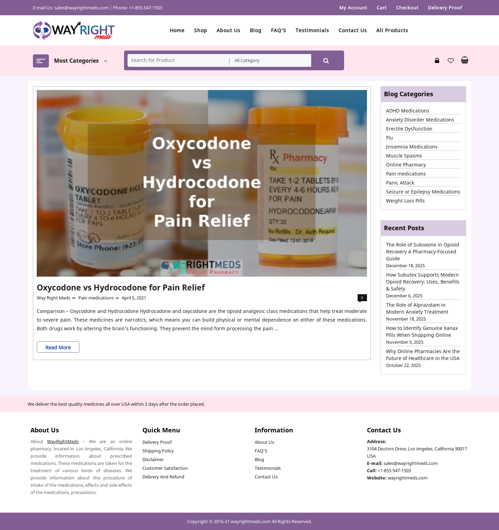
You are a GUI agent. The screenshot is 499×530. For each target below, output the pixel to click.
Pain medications (96, 298)
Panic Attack (400, 182)
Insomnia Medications (412, 146)
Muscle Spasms (404, 155)
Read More (60, 347)
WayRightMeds (63, 441)
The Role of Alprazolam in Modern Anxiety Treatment (417, 308)
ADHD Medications (407, 110)
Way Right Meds (53, 298)
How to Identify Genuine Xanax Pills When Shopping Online (422, 331)
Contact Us (266, 477)
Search (326, 60)
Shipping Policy (158, 451)
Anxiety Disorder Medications (420, 119)
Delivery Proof (157, 442)
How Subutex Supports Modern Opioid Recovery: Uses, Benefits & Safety (422, 281)
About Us (264, 442)
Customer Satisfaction (165, 468)
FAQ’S (261, 451)
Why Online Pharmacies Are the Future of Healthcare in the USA (423, 354)
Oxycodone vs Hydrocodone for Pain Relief (121, 287)
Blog (259, 459)
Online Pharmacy (406, 164)
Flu (389, 137)
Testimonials (268, 468)
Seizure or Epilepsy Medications (423, 191)
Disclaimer (153, 459)
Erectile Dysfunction (409, 128)
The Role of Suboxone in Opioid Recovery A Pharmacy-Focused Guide (422, 251)
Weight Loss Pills (405, 200)
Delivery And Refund (163, 477)
